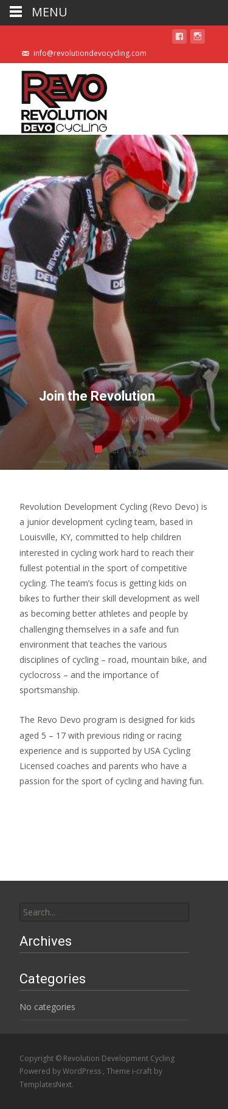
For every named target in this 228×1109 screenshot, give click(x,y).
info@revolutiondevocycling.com (90, 53)
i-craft (143, 1071)
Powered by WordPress (61, 1071)
